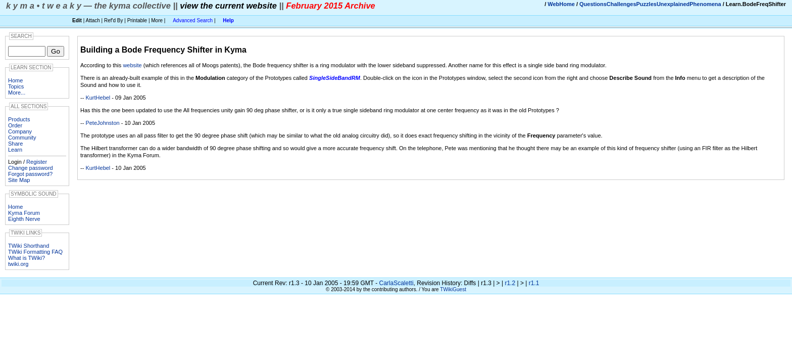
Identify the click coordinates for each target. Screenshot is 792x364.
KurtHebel (97, 98)
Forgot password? (30, 174)
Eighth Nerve (24, 219)
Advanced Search (193, 20)
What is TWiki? (26, 258)
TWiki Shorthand (28, 246)
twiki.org (18, 264)
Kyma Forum (24, 213)
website (132, 65)
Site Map (19, 180)
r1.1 (534, 283)
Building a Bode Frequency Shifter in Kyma (163, 50)
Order (15, 125)
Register (36, 162)
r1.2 (510, 283)
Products (19, 119)
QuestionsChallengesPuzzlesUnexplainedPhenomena (650, 4)
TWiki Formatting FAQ (35, 252)
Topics (16, 86)
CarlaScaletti (396, 283)
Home (15, 80)
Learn (15, 150)
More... (16, 92)
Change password (30, 168)
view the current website (228, 5)
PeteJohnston (102, 123)
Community (22, 137)
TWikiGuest (453, 289)
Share (15, 144)
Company (20, 131)
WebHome (561, 4)
